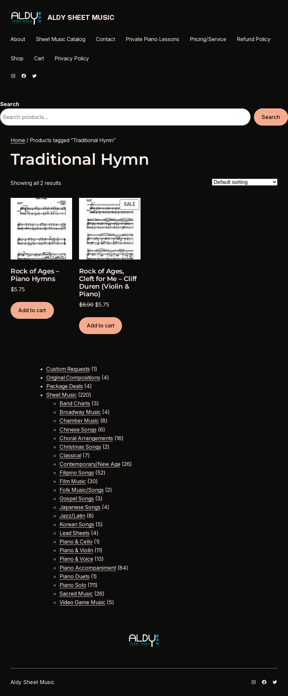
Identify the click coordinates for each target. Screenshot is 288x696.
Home (18, 140)
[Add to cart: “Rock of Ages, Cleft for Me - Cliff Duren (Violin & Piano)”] (100, 325)
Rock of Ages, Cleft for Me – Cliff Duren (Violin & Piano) (108, 282)
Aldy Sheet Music (81, 18)
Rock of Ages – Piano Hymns (35, 275)
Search (9, 104)
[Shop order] (244, 182)
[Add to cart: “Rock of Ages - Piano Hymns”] (32, 310)
